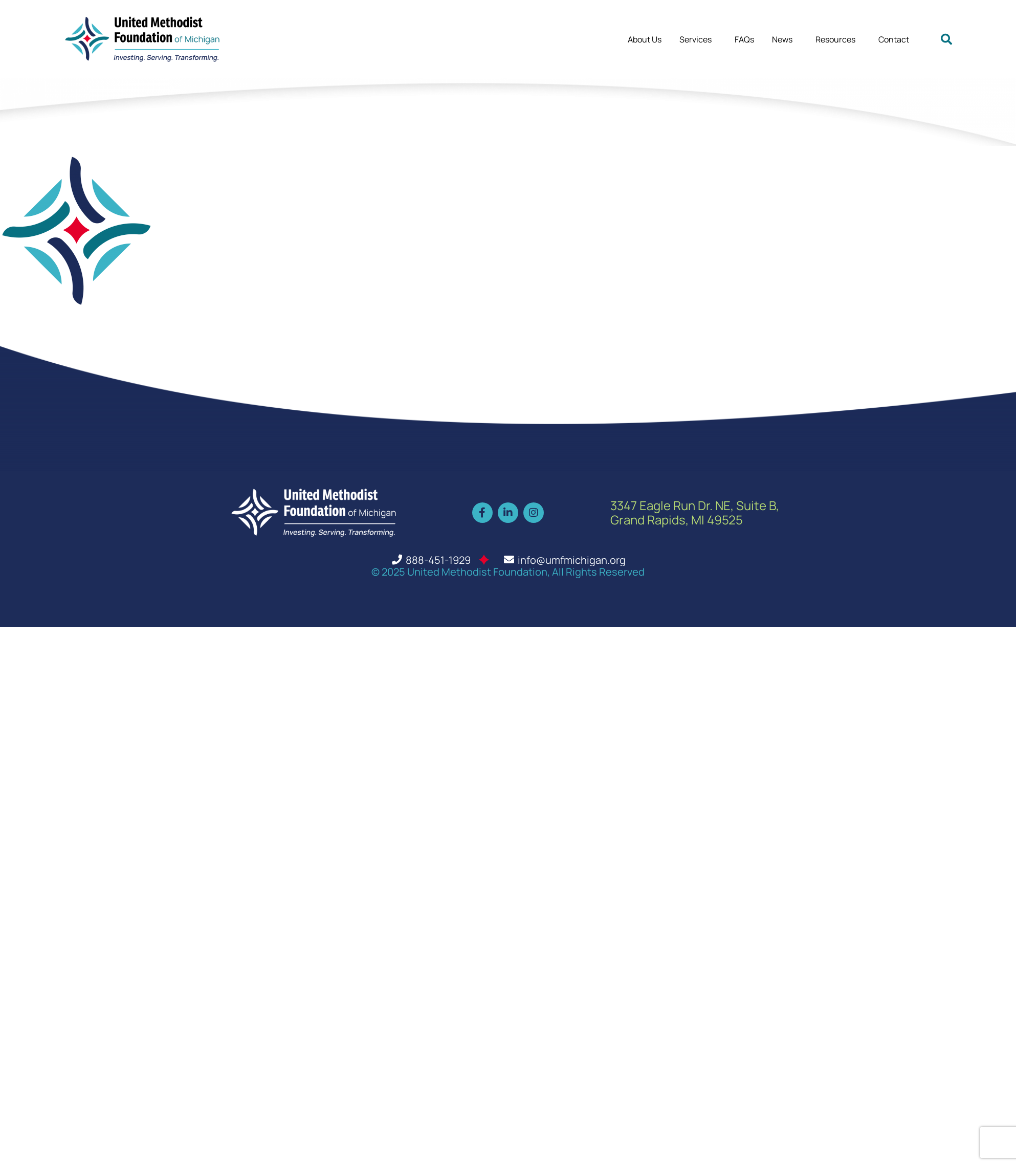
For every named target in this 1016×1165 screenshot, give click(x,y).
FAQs (744, 39)
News (785, 39)
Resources (837, 39)
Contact (893, 39)
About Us (644, 39)
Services (698, 39)
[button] (946, 39)
